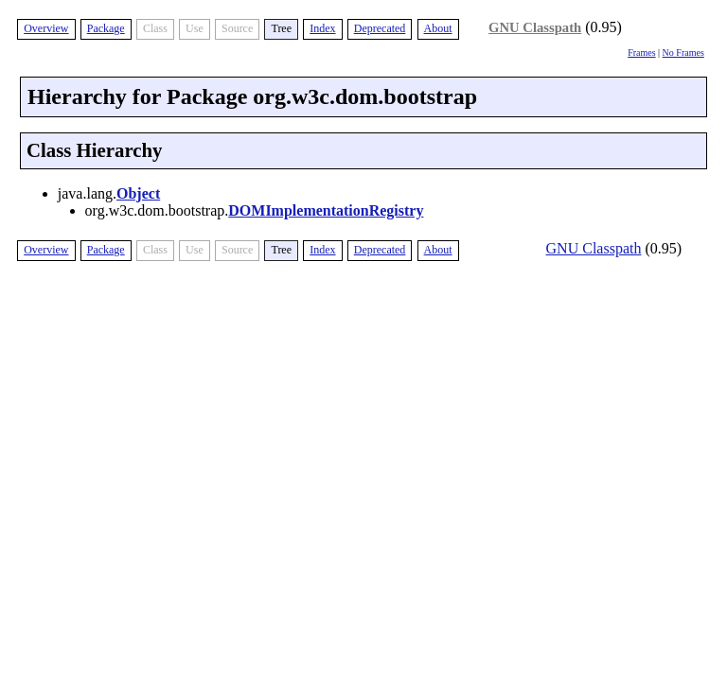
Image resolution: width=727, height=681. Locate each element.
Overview (46, 28)
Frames (641, 52)
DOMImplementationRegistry (325, 210)
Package (106, 28)
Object (138, 193)
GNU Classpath (534, 27)
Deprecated (380, 28)
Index (322, 28)
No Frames (683, 52)
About (438, 28)
